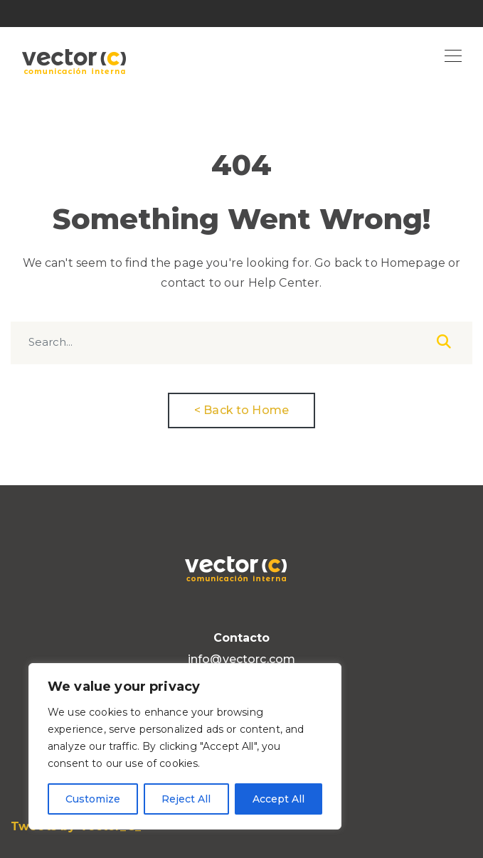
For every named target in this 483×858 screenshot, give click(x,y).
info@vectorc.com (241, 659)
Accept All (278, 799)
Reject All (186, 799)
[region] (184, 746)
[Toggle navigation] (453, 57)
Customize (92, 799)
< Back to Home (241, 410)
